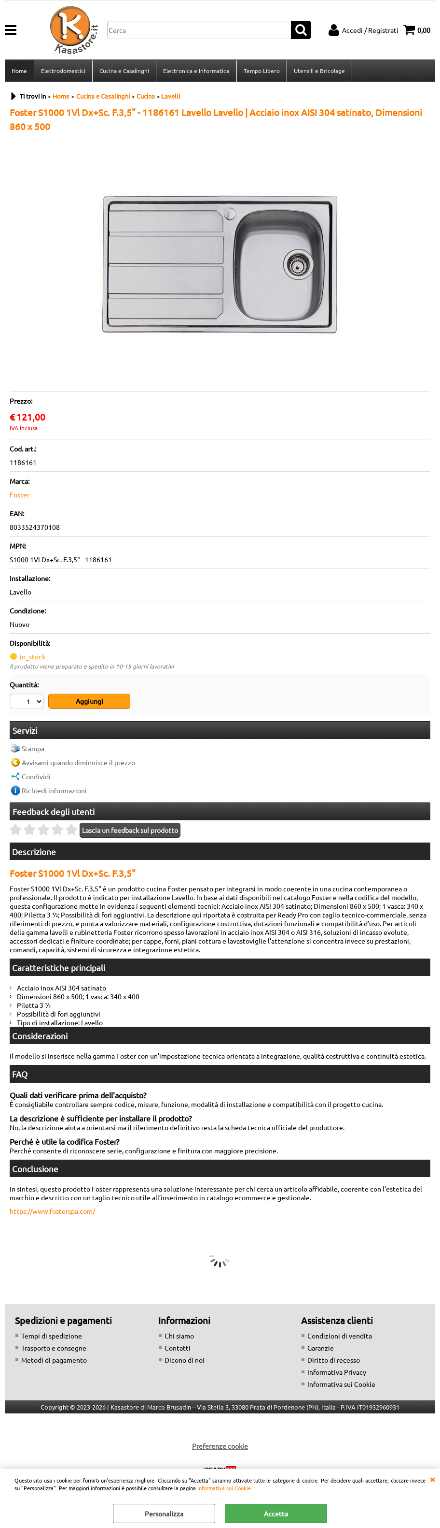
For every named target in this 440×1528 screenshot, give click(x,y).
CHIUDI (432, 1479)
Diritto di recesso (333, 1360)
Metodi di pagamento (54, 1360)
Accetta (276, 1513)
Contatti (178, 1348)
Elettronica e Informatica (196, 71)
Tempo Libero (261, 71)
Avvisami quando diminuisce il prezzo (78, 762)
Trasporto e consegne (53, 1348)
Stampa (33, 748)
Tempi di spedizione (51, 1336)
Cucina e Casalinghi (124, 71)
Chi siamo (179, 1336)
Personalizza (164, 1513)
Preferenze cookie (220, 1446)
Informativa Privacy (336, 1372)
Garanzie (320, 1348)
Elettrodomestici (63, 71)
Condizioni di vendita (339, 1336)
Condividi (36, 776)
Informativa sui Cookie (224, 1488)
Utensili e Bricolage (318, 71)
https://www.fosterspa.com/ (52, 1211)
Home (19, 71)
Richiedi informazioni (54, 790)
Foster (19, 495)
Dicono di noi (185, 1360)
